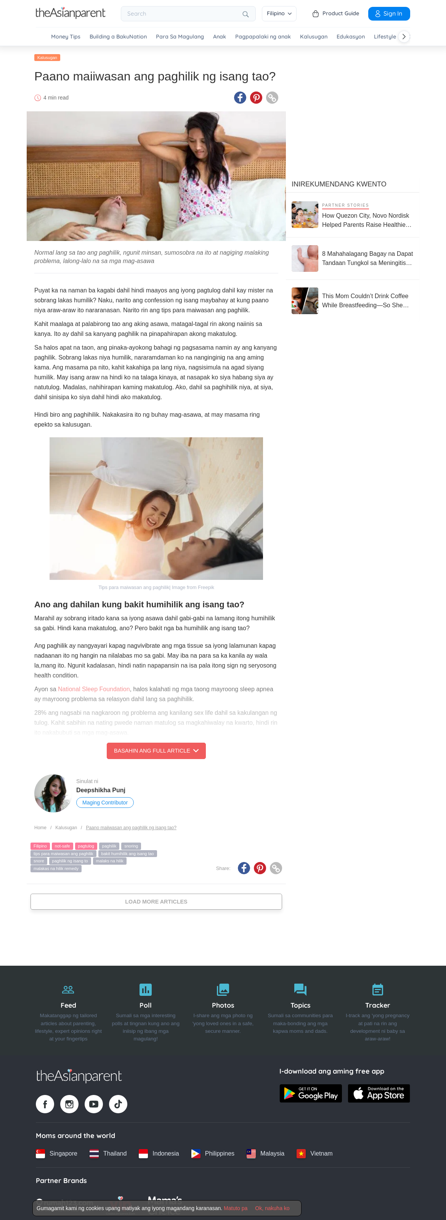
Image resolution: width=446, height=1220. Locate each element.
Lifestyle (385, 37)
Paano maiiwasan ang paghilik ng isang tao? (131, 826)
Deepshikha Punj (100, 789)
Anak (219, 37)
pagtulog (86, 845)
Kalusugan (313, 37)
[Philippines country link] (212, 1152)
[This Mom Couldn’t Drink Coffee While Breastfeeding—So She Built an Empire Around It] (353, 299)
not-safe (62, 845)
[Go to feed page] (71, 17)
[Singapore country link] (56, 1152)
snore (39, 859)
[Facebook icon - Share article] (240, 96)
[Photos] (223, 1009)
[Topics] (300, 1009)
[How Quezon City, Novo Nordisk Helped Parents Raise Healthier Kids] (353, 213)
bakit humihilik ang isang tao (127, 852)
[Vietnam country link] (314, 1152)
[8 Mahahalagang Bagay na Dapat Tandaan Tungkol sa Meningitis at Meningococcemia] (353, 257)
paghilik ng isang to (70, 859)
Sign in (388, 13)
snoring (131, 845)
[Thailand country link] (108, 1152)
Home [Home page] (40, 826)
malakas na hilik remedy (56, 867)
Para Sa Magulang (180, 37)
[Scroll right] (404, 36)
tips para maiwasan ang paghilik (63, 852)
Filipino (279, 13)
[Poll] (146, 1009)
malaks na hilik (110, 859)
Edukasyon (351, 37)
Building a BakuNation (118, 37)
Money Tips (65, 37)
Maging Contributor (105, 801)
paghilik (109, 845)
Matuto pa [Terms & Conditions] (235, 1208)
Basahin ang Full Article (156, 749)
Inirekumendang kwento (339, 182)
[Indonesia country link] (159, 1152)
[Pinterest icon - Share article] (256, 96)
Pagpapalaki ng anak (263, 37)
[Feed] (68, 1009)
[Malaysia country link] (265, 1152)
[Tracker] (377, 1009)
